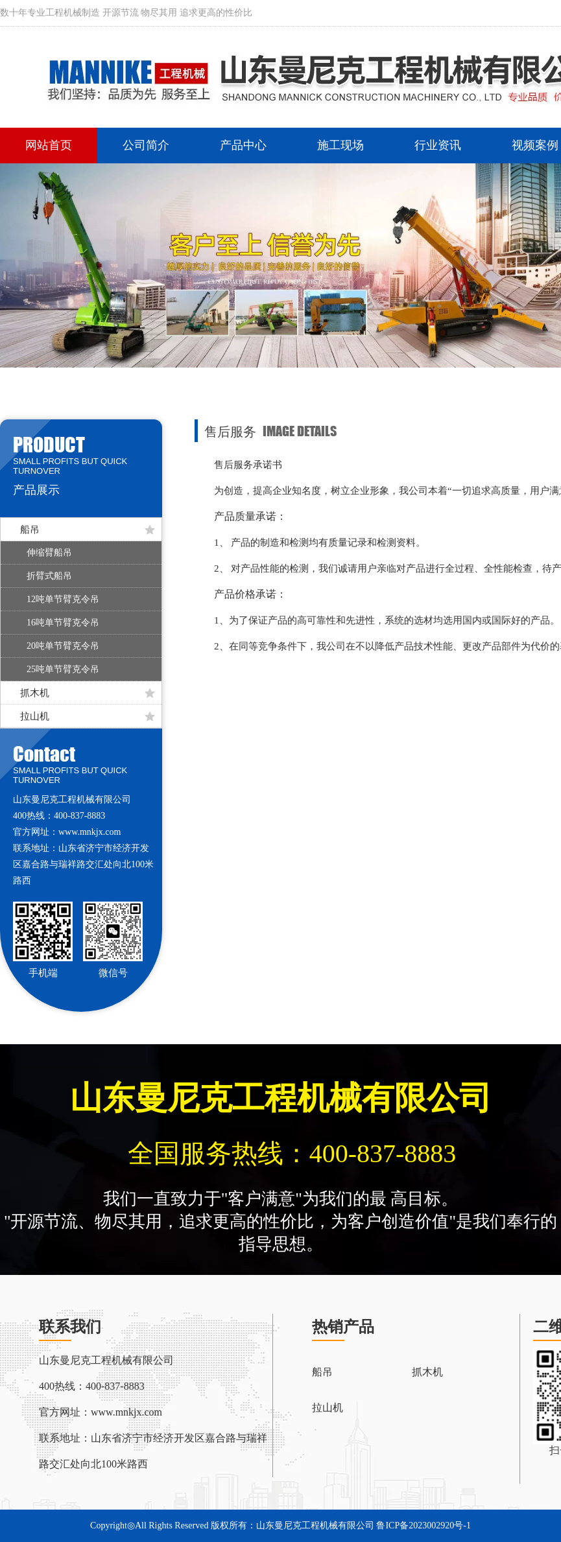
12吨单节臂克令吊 (63, 599)
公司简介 (146, 145)
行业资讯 (437, 145)
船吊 (87, 529)
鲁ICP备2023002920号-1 (423, 1525)
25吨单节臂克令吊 (63, 669)
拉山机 (87, 716)
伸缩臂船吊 (49, 552)
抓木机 (87, 693)
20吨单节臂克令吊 (63, 646)
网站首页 (48, 145)
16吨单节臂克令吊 (63, 622)
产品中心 (243, 145)
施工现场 (340, 145)
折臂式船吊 (49, 576)
